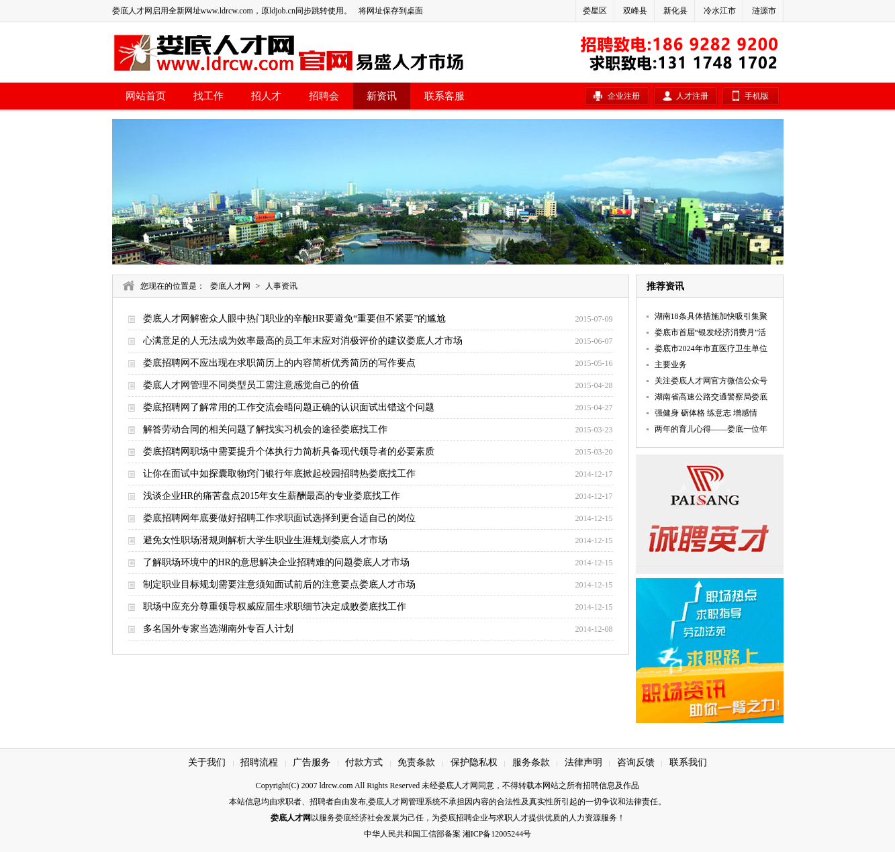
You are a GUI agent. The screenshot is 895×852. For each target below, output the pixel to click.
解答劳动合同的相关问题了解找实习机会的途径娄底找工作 (265, 429)
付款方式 (364, 762)
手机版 (757, 96)
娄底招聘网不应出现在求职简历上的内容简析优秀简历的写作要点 (279, 363)
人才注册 (692, 96)
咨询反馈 (636, 762)
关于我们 (207, 762)
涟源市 (764, 10)
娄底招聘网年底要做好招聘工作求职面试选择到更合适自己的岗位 (279, 518)
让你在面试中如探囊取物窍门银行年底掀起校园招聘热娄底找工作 (279, 474)
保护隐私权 (474, 762)
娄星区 (595, 10)
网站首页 (146, 96)
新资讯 (382, 96)
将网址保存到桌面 (391, 10)
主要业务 (671, 364)
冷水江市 (720, 10)
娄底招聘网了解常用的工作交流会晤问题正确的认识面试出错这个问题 (288, 407)
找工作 (208, 96)
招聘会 (324, 96)
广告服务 (311, 762)
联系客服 (444, 96)
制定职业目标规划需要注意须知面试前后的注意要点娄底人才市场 (279, 584)
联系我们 (688, 762)
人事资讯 (281, 286)
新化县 (675, 10)
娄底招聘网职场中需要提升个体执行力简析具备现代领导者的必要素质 (288, 451)
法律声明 (583, 762)
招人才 (266, 96)
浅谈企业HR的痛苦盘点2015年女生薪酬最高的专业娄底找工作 (271, 496)
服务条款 (531, 762)
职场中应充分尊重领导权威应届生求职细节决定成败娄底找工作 (274, 607)
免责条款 (416, 762)
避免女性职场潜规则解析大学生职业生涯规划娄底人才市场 (265, 540)
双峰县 (635, 10)
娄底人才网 (230, 286)
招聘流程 (259, 762)
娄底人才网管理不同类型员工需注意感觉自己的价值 (251, 385)
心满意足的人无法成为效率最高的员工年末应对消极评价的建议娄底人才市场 (303, 341)
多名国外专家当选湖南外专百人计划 (218, 629)
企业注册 (624, 96)
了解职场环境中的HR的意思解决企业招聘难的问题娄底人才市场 (276, 562)
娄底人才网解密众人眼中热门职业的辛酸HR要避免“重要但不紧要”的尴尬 (294, 319)
